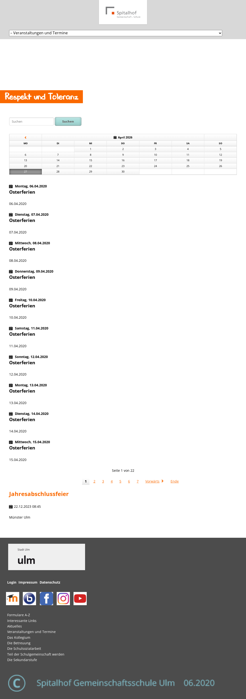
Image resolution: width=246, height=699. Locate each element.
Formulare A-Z (18, 615)
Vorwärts (152, 481)
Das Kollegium (18, 637)
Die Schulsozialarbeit (24, 648)
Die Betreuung (19, 643)
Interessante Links (22, 620)
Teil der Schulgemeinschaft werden (35, 654)
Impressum (27, 582)
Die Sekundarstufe (22, 659)
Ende (175, 481)
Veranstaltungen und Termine (31, 631)
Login (11, 582)
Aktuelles (14, 626)
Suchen (68, 121)
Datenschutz (50, 582)
